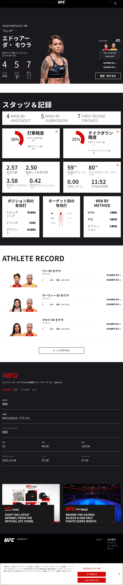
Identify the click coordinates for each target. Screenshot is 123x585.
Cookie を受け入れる (91, 580)
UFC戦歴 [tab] (25, 389)
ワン (45, 271)
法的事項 (111, 539)
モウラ (56, 271)
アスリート (34, 8)
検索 (109, 8)
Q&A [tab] (34, 389)
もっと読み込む (61, 350)
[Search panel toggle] (115, 8)
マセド (46, 320)
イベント (8, 8)
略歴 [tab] (16, 389)
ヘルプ (99, 539)
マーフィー (49, 296)
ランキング (20, 8)
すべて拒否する (91, 574)
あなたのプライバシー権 (91, 568)
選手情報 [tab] (6, 389)
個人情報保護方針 (112, 547)
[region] (61, 574)
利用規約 (111, 542)
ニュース (47, 8)
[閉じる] (119, 573)
